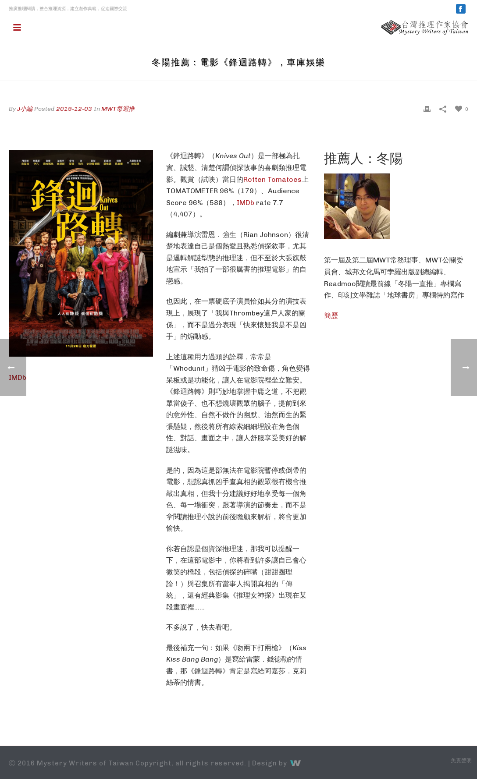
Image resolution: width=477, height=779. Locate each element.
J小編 (24, 109)
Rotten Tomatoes (272, 179)
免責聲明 (461, 761)
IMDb (245, 202)
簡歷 (331, 316)
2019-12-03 (74, 109)
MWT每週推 (118, 109)
